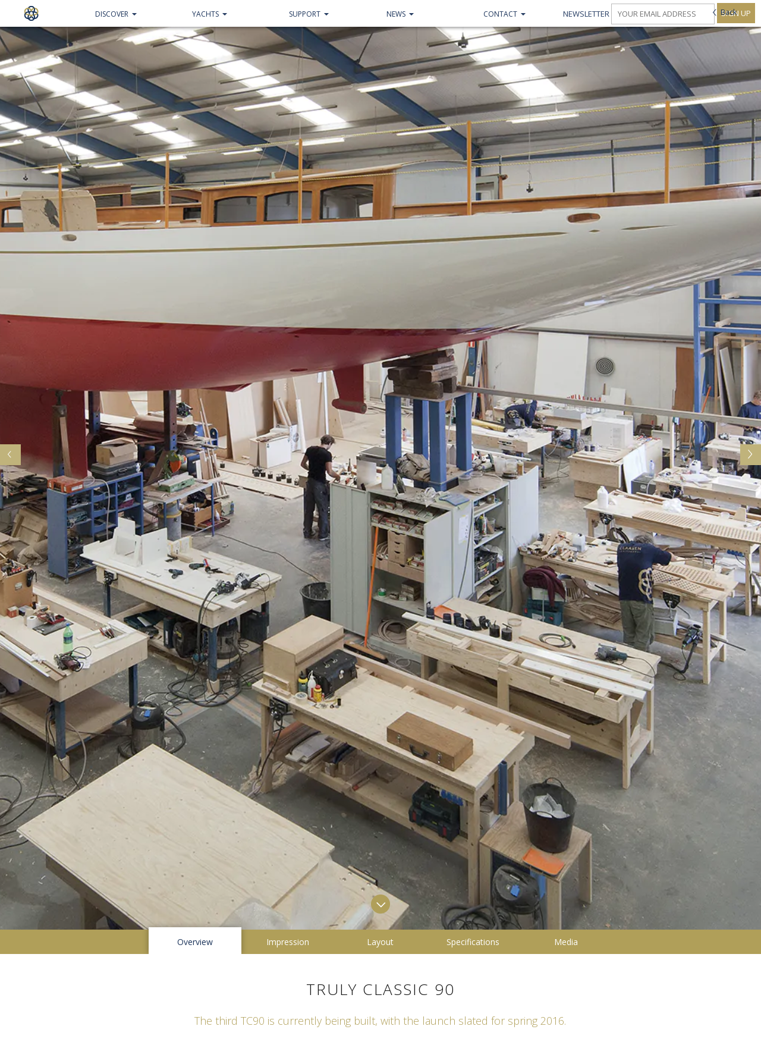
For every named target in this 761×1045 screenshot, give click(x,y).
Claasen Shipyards (31, 13)
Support (304, 14)
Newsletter (586, 13)
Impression (287, 707)
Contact (500, 14)
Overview (195, 707)
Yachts (205, 14)
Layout (380, 707)
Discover (111, 14)
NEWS (395, 14)
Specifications (472, 707)
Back (729, 12)
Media (566, 707)
